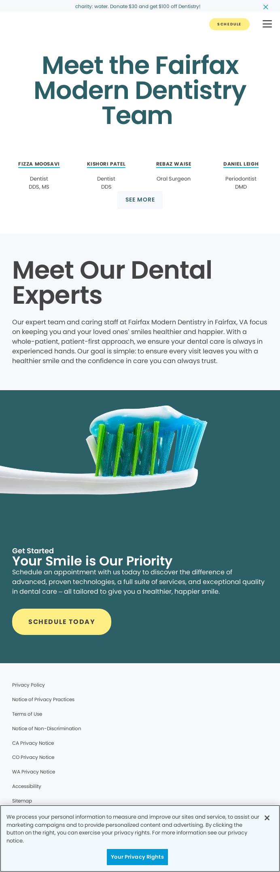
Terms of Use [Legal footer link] (27, 713)
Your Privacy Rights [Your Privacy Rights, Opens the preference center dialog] (137, 857)
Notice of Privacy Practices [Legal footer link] (43, 699)
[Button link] (229, 24)
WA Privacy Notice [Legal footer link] (33, 771)
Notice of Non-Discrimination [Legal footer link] (46, 728)
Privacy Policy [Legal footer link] (28, 684)
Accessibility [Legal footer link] (26, 786)
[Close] (267, 818)
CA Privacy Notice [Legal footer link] (33, 743)
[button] (267, 24)
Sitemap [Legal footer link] (22, 800)
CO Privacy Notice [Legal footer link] (33, 757)
